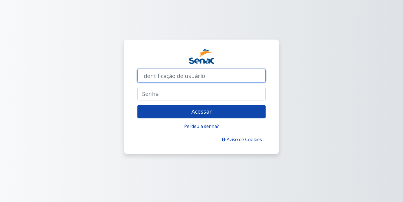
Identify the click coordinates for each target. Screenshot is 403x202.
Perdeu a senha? (201, 126)
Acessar (201, 111)
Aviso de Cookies (242, 139)
